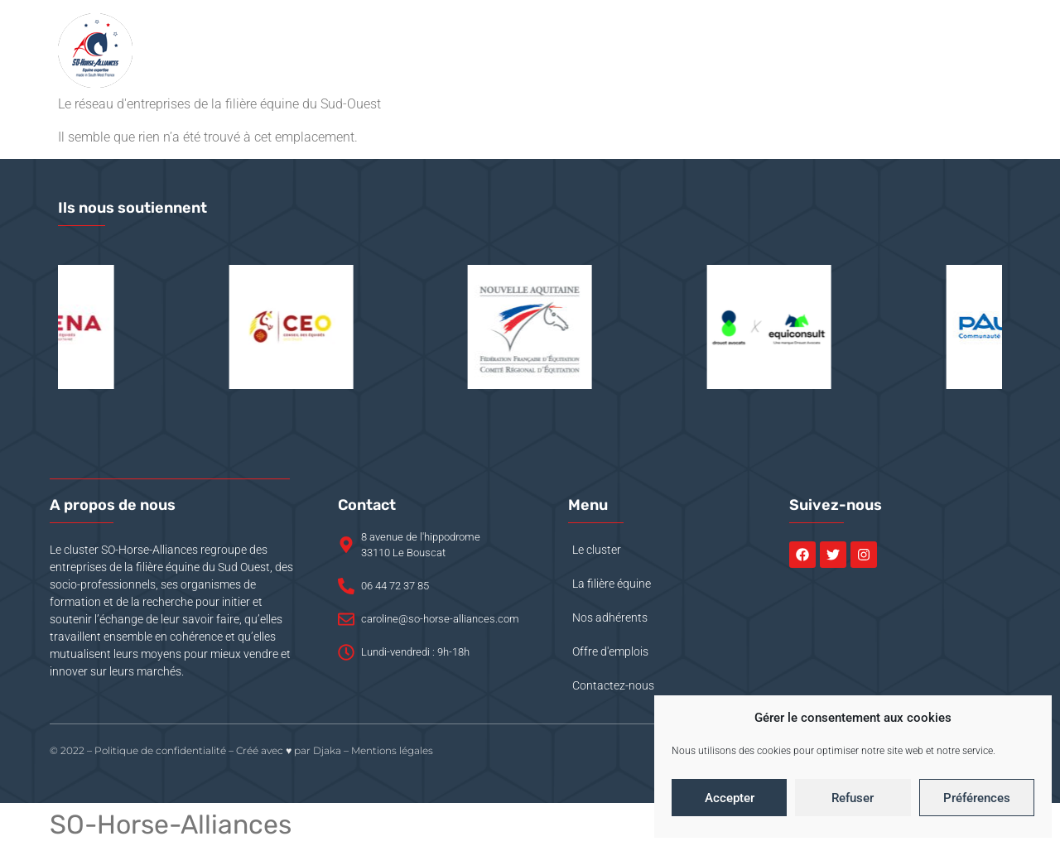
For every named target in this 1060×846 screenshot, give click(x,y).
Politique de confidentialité (160, 750)
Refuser (852, 798)
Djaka (327, 750)
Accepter (729, 798)
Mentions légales (392, 750)
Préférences (976, 798)
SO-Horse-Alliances (171, 824)
